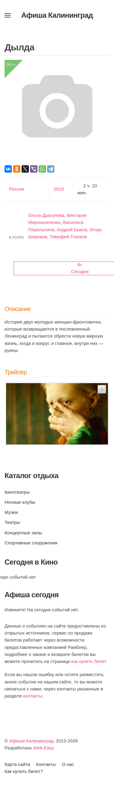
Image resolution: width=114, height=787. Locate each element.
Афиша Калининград (31, 740)
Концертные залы (23, 532)
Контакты (46, 764)
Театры (12, 522)
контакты (32, 695)
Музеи (11, 512)
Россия (16, 189)
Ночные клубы (20, 502)
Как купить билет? (24, 771)
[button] (8, 15)
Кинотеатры (17, 492)
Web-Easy (43, 747)
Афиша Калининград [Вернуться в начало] (57, 15)
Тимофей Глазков (68, 236)
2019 (59, 189)
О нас (68, 764)
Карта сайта (17, 764)
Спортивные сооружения (31, 542)
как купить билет (88, 661)
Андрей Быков (72, 229)
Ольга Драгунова (46, 215)
